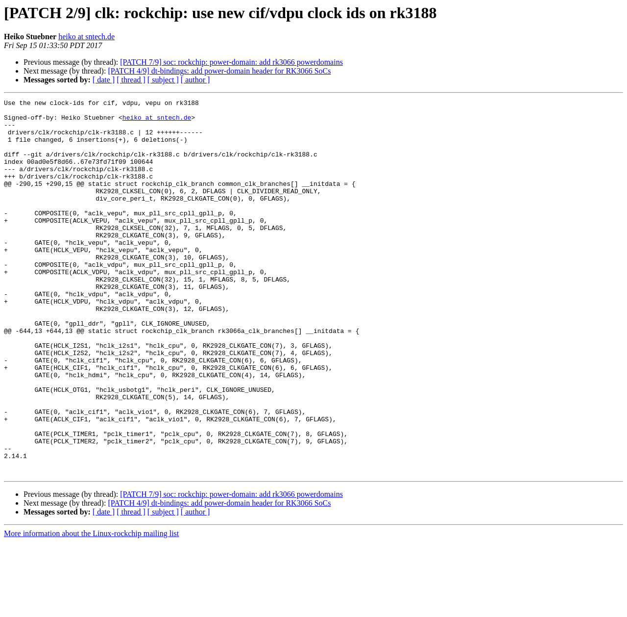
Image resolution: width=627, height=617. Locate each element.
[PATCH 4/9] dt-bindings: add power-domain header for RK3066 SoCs (219, 71)
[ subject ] (163, 80)
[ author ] (195, 80)
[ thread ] (131, 80)
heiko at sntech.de (86, 36)
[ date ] (104, 80)
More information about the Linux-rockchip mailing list (91, 608)
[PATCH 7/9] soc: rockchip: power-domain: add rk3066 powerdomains (231, 62)
